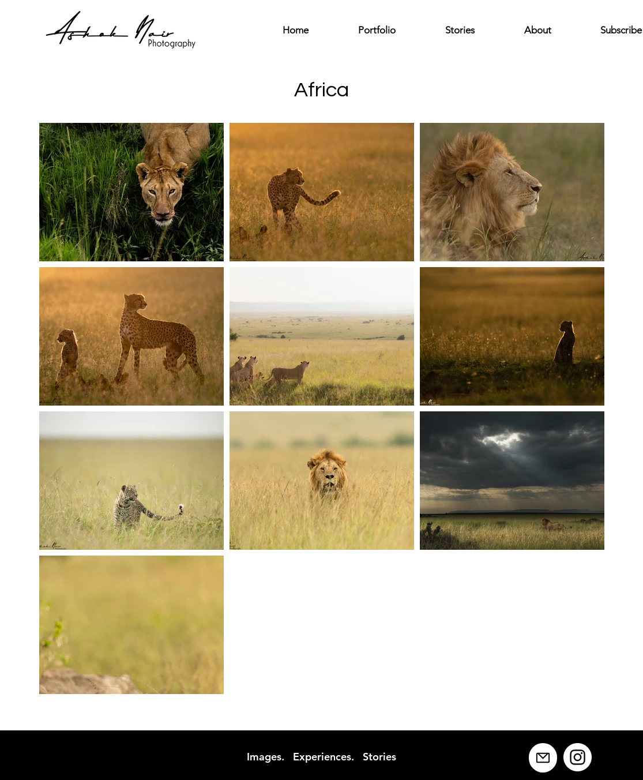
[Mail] (543, 757)
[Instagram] (577, 757)
